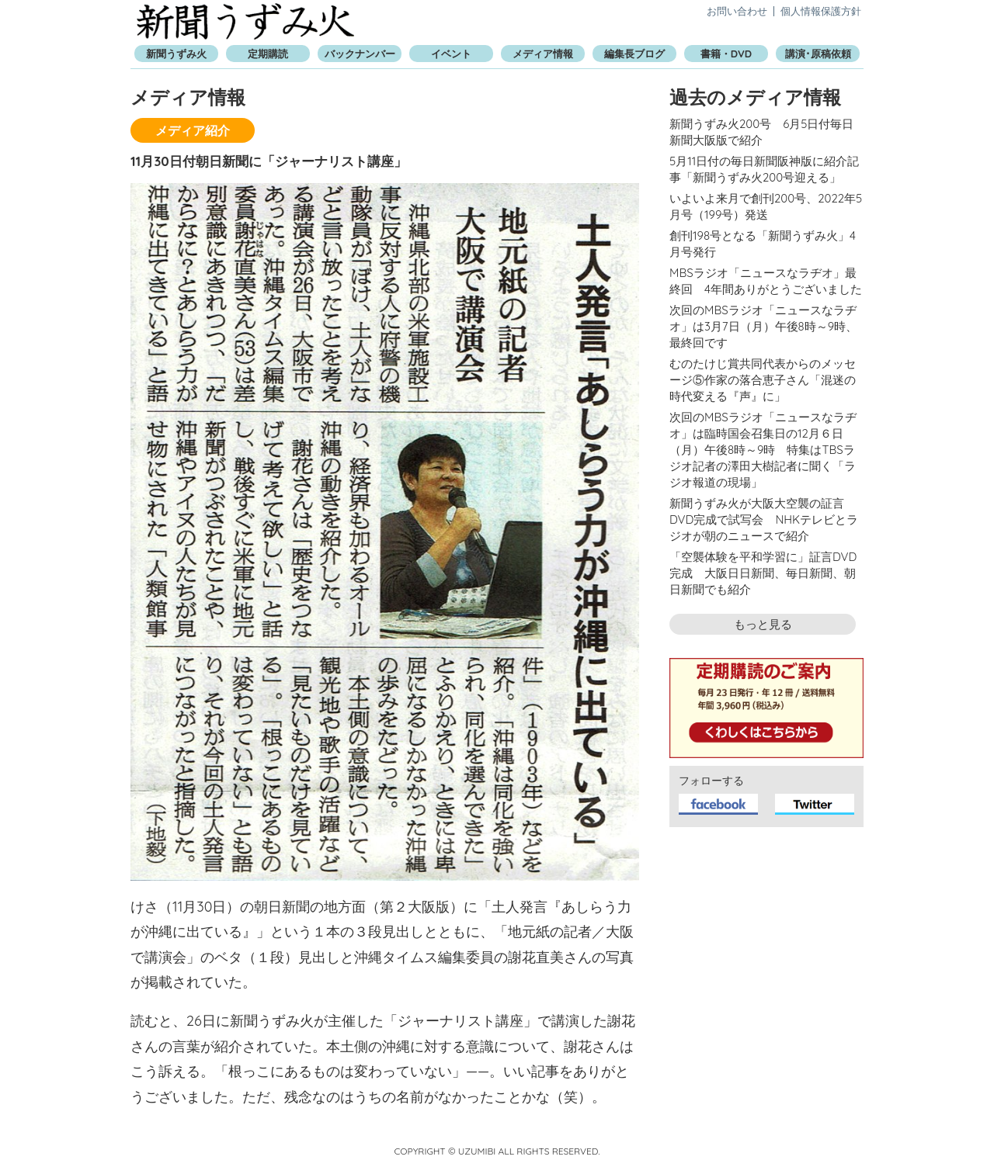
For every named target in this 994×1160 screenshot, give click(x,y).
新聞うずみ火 (245, 21)
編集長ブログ (634, 53)
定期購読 (268, 53)
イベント (451, 53)
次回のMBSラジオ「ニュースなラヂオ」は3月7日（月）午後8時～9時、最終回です (763, 326)
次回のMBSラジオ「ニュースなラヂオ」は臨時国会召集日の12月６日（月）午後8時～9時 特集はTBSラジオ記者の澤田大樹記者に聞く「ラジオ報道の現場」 (763, 450)
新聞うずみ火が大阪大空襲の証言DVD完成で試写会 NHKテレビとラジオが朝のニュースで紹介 (763, 519)
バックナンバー (360, 53)
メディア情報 (543, 53)
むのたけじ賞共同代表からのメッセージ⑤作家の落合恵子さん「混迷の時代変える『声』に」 (762, 379)
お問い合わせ (737, 11)
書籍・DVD (726, 53)
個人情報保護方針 (820, 11)
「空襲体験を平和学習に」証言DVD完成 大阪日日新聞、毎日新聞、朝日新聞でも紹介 (763, 573)
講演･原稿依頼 (818, 53)
